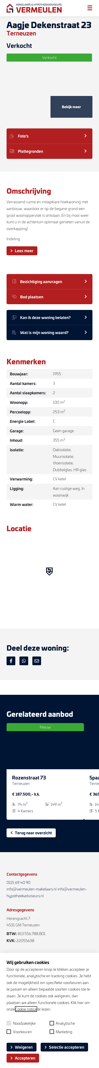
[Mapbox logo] (17, 610)
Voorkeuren (19, 1031)
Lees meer (21, 250)
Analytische (62, 1023)
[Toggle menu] (89, 7)
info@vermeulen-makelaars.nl (32, 889)
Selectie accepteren (64, 1047)
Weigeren (21, 1047)
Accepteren (22, 1058)
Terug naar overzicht (31, 832)
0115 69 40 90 (18, 882)
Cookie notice (26, 1009)
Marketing (61, 1031)
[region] (49, 576)
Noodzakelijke (21, 1023)
